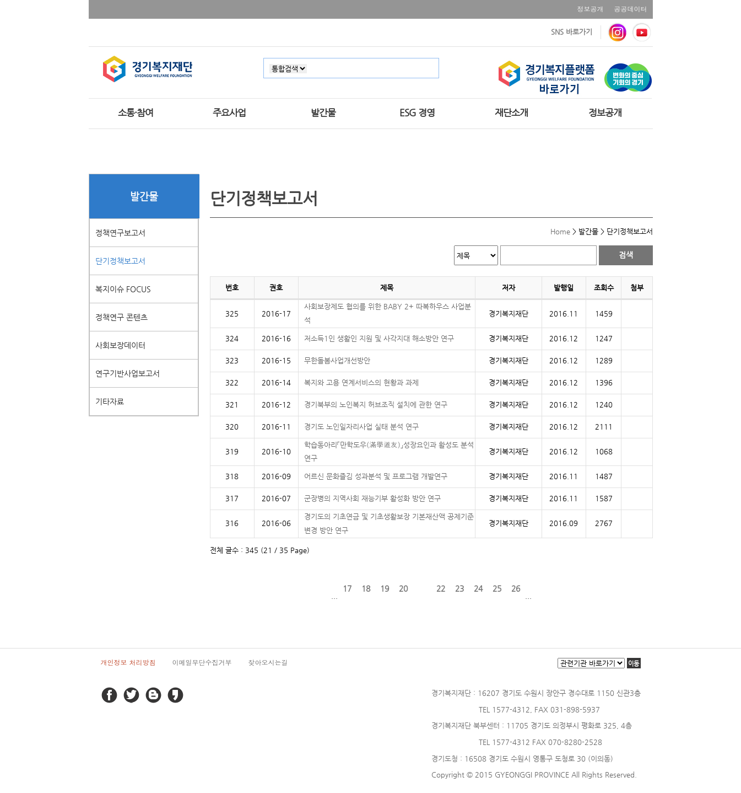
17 (347, 588)
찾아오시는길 (268, 662)
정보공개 (590, 8)
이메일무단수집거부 (202, 662)
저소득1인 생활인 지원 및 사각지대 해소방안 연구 (379, 338)
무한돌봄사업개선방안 (337, 360)
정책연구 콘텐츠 (121, 317)
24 (478, 588)
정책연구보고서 (120, 232)
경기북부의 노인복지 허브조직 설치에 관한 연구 (375, 404)
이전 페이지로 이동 (321, 588)
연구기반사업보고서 (127, 373)
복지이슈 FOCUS (123, 289)
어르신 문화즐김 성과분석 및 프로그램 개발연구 (375, 476)
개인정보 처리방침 (128, 662)
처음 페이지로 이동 (303, 588)
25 (497, 588)
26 (515, 588)
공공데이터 (630, 8)
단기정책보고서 (120, 260)
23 (459, 588)
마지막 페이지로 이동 (559, 588)
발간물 (323, 112)
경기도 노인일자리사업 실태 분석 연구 (361, 426)
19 (384, 588)
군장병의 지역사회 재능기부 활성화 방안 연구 (372, 498)
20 (403, 588)
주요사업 (229, 112)
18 (365, 588)
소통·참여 (135, 112)
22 (440, 588)
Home (560, 231)
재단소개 (511, 112)
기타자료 (109, 401)
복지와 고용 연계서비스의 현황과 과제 (361, 382)
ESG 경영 (417, 112)
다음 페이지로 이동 (541, 588)
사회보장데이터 (120, 345)
